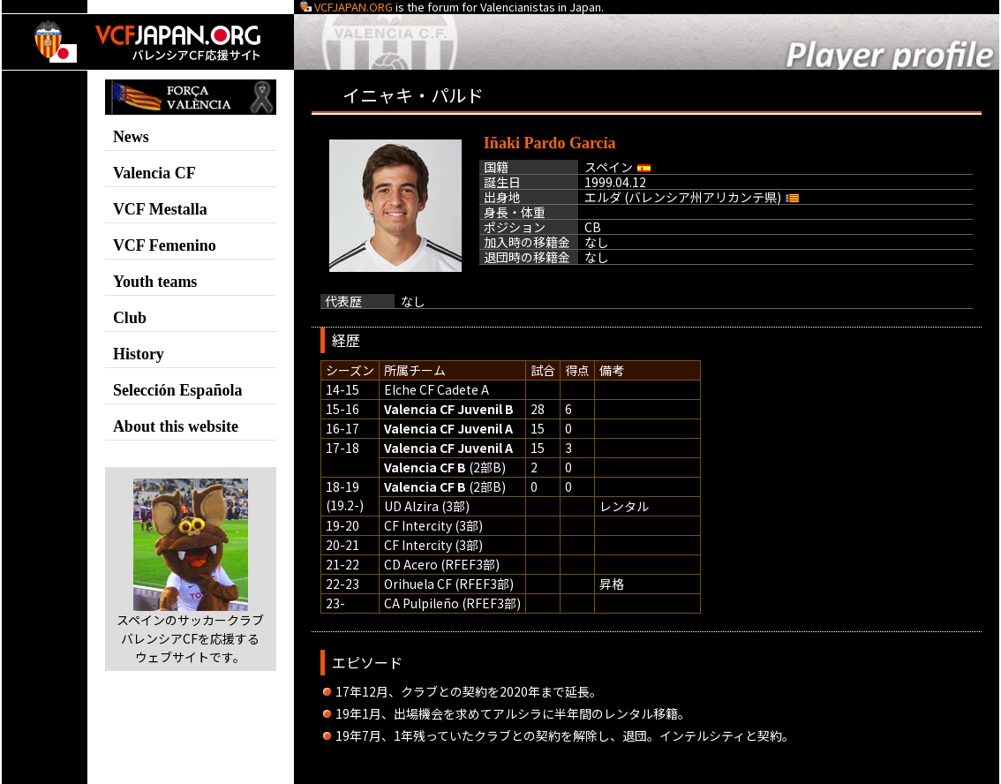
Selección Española (178, 390)
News (131, 137)
